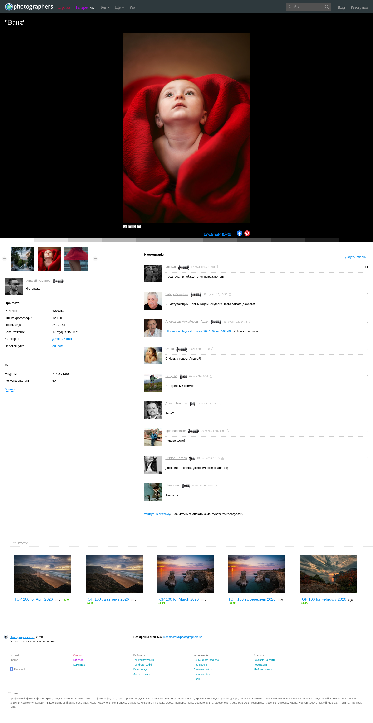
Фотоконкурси (141, 674)
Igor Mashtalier (175, 431)
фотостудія (136, 698)
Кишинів (15, 702)
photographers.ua (22, 637)
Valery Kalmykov (176, 294)
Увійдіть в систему (157, 514)
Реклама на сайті (264, 659)
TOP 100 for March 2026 (178, 599)
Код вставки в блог (217, 233)
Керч (348, 698)
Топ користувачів (143, 659)
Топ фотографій (143, 664)
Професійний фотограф (24, 698)
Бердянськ (187, 698)
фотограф (46, 698)
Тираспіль (271, 702)
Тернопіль (257, 702)
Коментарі (79, 664)
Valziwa (170, 267)
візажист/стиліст (73, 698)
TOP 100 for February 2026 (323, 599)
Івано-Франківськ (288, 698)
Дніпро (234, 698)
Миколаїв (146, 702)
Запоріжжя (270, 698)
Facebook (17, 669)
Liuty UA (171, 376)
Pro (132, 7)
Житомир (256, 698)
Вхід (341, 7)
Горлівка (223, 698)
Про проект (200, 664)
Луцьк (84, 702)
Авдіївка (159, 698)
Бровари (201, 698)
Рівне (189, 702)
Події (197, 678)
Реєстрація (359, 7)
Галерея (85, 7)
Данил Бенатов (176, 403)
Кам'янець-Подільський (314, 698)
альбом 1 (59, 346)
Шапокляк (172, 485)
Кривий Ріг (41, 702)
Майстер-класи (263, 669)
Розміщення (261, 664)
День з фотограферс (206, 659)
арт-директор (120, 698)
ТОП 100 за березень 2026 (251, 599)
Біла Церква (172, 698)
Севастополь (202, 702)
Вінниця (212, 698)
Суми (233, 702)
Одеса (169, 702)
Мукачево (133, 702)
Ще (119, 7)
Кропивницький (58, 702)
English (14, 659)
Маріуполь (104, 702)
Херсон (303, 702)
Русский (14, 655)
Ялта (12, 706)
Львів (93, 702)
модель (58, 698)
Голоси (10, 389)
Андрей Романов (38, 280)
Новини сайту (202, 674)
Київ (354, 698)
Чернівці (356, 702)
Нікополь (158, 702)
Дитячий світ (62, 339)
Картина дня (140, 669)
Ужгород (283, 702)
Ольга (169, 349)
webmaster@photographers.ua (182, 637)
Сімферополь (220, 702)
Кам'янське (337, 698)
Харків (293, 702)
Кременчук (27, 702)
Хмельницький (318, 702)
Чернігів (344, 702)
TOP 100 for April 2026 (33, 599)
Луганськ (74, 702)
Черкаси (333, 702)
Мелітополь (119, 702)
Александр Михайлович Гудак (186, 321)
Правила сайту (203, 669)
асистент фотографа (97, 698)
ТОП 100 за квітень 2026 (107, 599)
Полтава (180, 702)
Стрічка (64, 7)
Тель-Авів (243, 702)
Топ (104, 7)
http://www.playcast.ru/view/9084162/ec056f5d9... (199, 331)
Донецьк (245, 698)
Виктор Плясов (176, 458)
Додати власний (356, 257)
